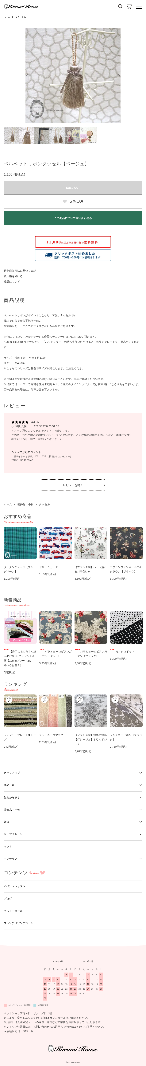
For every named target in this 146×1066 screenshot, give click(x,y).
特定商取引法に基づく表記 (20, 270)
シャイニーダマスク (51, 734)
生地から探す (12, 797)
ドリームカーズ (48, 567)
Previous (28, 76)
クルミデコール (13, 910)
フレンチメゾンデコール (18, 923)
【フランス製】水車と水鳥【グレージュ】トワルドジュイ (91, 739)
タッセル (44, 504)
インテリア (10, 858)
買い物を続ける (13, 276)
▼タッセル (22, 17)
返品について (12, 281)
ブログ (8, 898)
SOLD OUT (73, 187)
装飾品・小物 (25, 504)
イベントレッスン (14, 886)
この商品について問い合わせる (73, 218)
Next (118, 76)
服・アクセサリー (14, 834)
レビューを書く (73, 485)
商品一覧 (9, 785)
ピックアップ (12, 772)
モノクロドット (122, 651)
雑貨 (6, 821)
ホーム (7, 17)
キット (8, 846)
